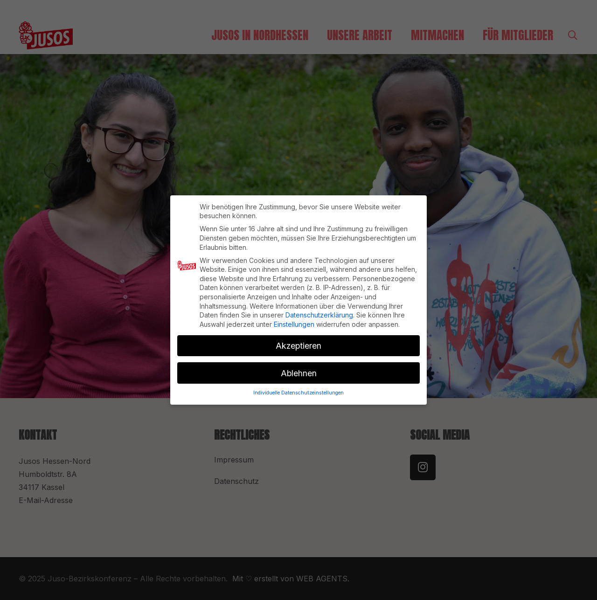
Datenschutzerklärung (319, 311)
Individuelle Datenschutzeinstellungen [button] (298, 389)
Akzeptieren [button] (298, 341)
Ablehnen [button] (299, 369)
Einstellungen (294, 320)
